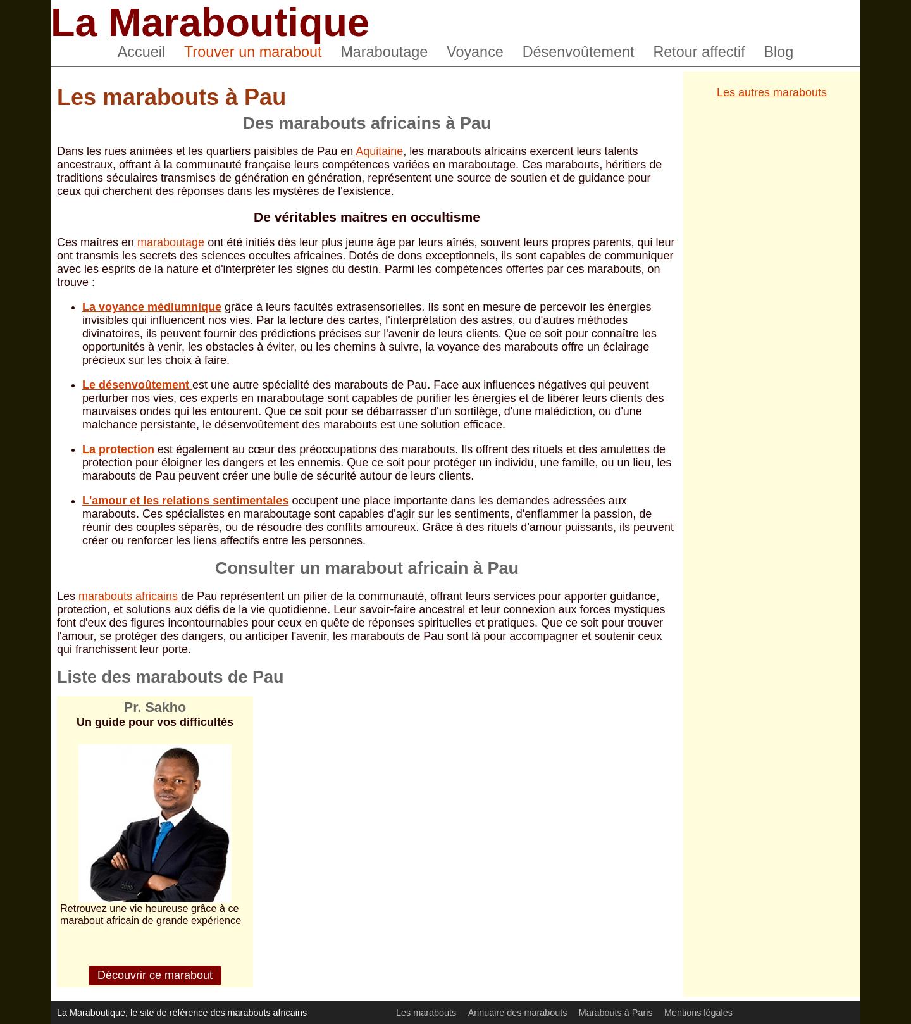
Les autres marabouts (772, 92)
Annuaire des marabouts (517, 1013)
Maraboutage (384, 52)
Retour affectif (699, 52)
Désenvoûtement (579, 52)
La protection (118, 449)
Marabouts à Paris (616, 1013)
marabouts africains (128, 596)
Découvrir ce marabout (155, 975)
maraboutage (170, 242)
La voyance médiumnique (151, 307)
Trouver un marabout (253, 52)
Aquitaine (379, 151)
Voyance (475, 52)
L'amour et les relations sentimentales (185, 500)
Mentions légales (698, 1013)
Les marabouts (426, 1013)
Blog (779, 52)
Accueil (141, 52)
